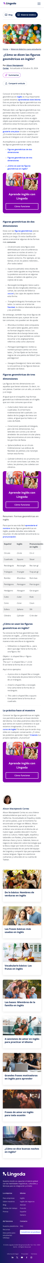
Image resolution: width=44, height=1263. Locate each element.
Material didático (26, 14)
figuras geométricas (23, 231)
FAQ (21, 1226)
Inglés (22, 1198)
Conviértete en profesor (30, 1232)
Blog (8, 14)
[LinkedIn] (12, 1257)
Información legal (12, 1254)
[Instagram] (31, 1257)
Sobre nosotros (9, 1201)
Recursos (6, 1229)
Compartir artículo (15, 83)
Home (5, 49)
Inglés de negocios (27, 1201)
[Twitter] (17, 1257)
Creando (34, 735)
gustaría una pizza (11, 131)
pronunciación (9, 536)
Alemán (23, 1205)
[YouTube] (22, 1257)
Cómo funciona (22, 206)
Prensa (5, 1212)
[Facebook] (27, 1257)
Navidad (11, 307)
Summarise (12, 75)
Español (23, 1212)
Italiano (23, 1215)
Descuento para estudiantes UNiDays (9, 1235)
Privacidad (24, 1254)
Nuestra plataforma (10, 1226)
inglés (19, 96)
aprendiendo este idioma (29, 99)
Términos (34, 1254)
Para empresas (9, 1198)
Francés (23, 1208)
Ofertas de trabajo (10, 1208)
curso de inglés (9, 729)
